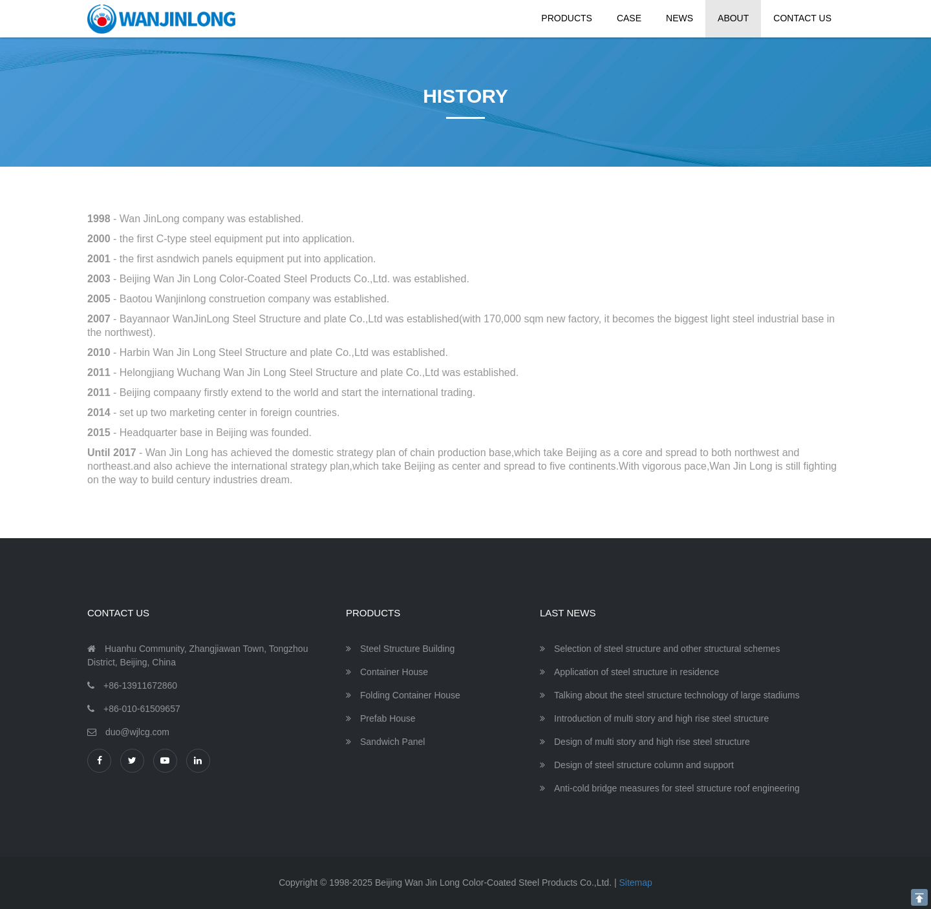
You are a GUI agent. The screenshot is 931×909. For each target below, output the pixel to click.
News (679, 18)
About (733, 18)
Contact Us (802, 18)
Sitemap (635, 882)
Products (566, 18)
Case (629, 18)
